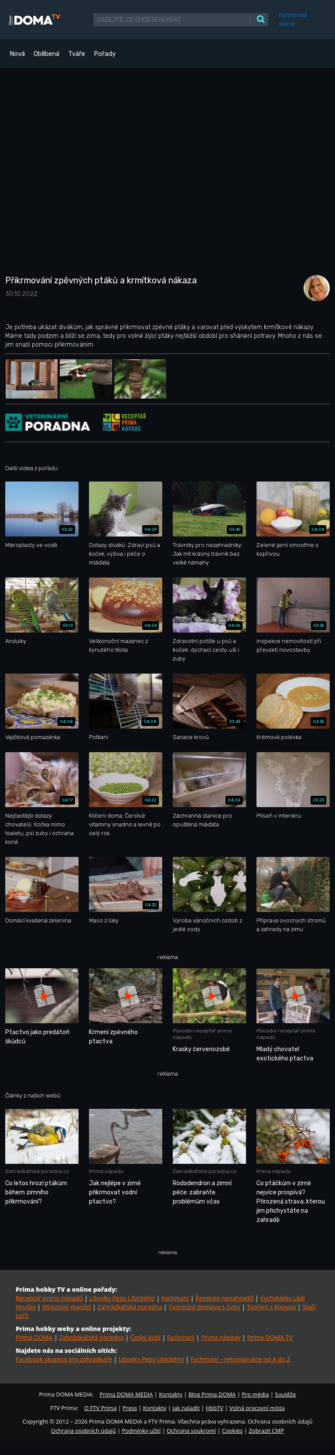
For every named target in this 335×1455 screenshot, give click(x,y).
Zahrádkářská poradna (129, 1307)
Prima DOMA (34, 1337)
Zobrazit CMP (266, 1430)
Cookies (232, 1430)
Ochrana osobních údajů (83, 1430)
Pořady (105, 54)
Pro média (255, 1394)
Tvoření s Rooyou (271, 1307)
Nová (17, 54)
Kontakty (170, 1394)
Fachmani (175, 1298)
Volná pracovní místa (256, 1408)
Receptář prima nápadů (49, 1298)
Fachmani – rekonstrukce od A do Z (241, 1359)
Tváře (76, 54)
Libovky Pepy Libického (122, 1298)
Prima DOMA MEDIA (126, 1394)
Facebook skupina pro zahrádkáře (64, 1359)
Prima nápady (220, 1337)
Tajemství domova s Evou (204, 1307)
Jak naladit (186, 1408)
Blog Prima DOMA (212, 1394)
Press (130, 1408)
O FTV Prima (100, 1408)
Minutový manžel (66, 1307)
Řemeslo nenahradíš (224, 1298)
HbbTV (214, 1408)
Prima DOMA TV (269, 1337)
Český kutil (145, 1337)
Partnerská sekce (293, 19)
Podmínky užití (141, 1430)
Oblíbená (46, 54)
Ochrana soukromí (191, 1430)
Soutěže (285, 1394)
